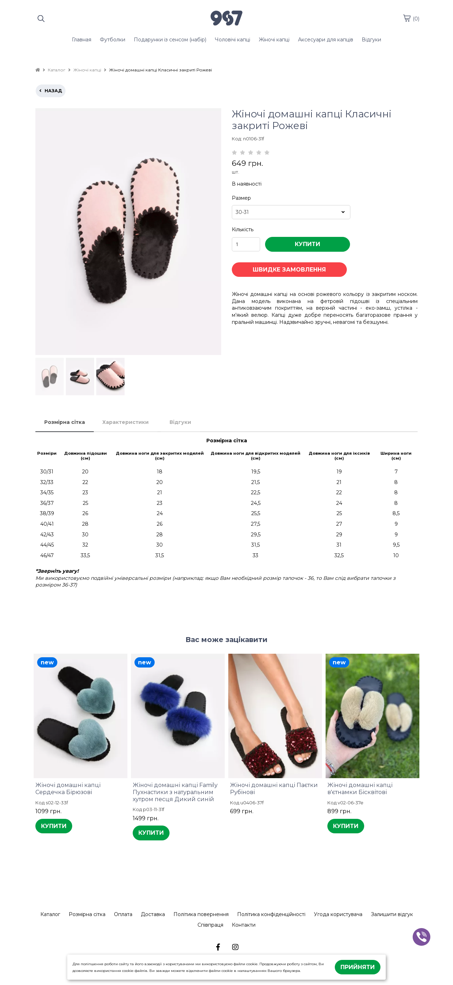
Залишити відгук (392, 914)
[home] (37, 69)
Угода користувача (338, 914)
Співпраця (210, 925)
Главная (81, 39)
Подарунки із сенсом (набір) (170, 39)
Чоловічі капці (232, 39)
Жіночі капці (274, 39)
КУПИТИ (307, 244)
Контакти (244, 925)
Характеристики (125, 422)
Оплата (123, 914)
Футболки (112, 39)
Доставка (153, 914)
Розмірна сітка (64, 422)
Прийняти (357, 967)
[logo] (226, 19)
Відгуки (371, 39)
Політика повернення (201, 914)
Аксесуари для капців (325, 39)
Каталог (50, 914)
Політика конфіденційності (271, 914)
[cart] (406, 18)
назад (50, 90)
